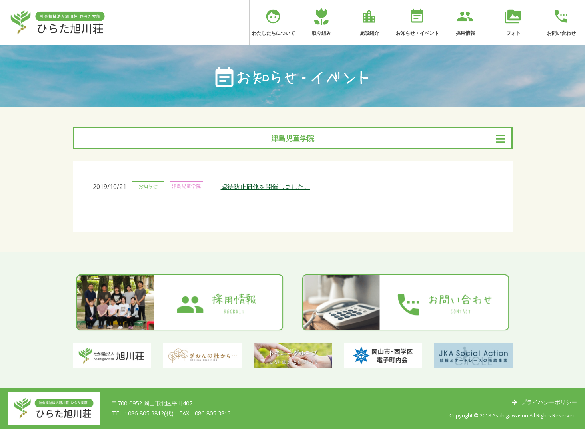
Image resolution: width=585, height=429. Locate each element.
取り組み (321, 22)
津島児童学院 (292, 138)
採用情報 (465, 22)
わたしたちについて (273, 22)
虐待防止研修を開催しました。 (265, 186)
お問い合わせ (561, 22)
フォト (513, 22)
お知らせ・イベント (417, 22)
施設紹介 (369, 22)
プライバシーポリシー (549, 402)
